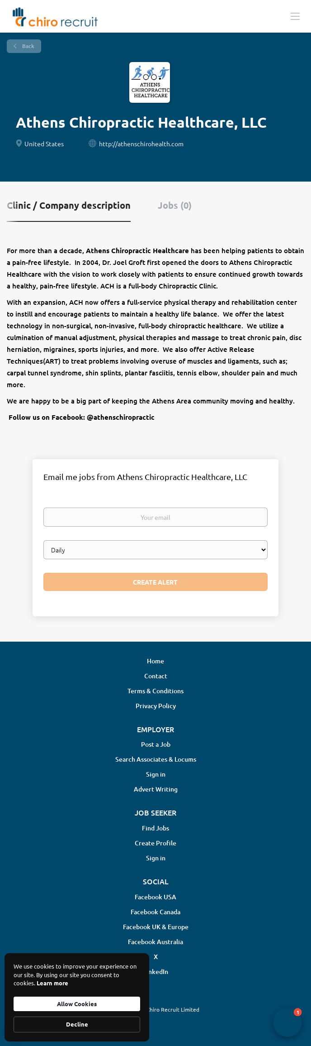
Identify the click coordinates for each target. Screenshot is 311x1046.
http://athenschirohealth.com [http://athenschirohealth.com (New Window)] (141, 143)
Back (27, 46)
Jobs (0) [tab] (175, 205)
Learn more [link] (52, 983)
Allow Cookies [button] (77, 1004)
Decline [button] (77, 1024)
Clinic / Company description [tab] (69, 205)
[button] (287, 1022)
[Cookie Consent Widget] (77, 997)
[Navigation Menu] (295, 16)
